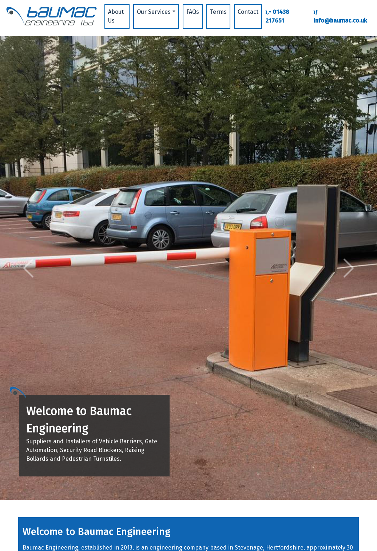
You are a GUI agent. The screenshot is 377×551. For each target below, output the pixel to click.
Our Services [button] (154, 11)
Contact (248, 11)
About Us (116, 16)
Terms (218, 11)
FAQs (192, 11)
